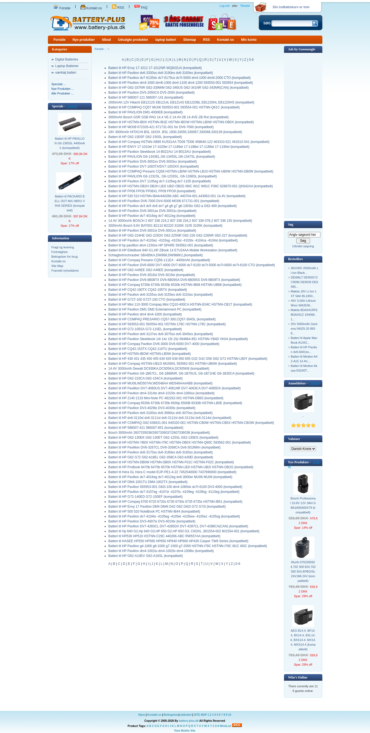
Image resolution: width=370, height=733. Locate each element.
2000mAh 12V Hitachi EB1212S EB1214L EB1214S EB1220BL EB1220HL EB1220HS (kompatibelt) (181, 102)
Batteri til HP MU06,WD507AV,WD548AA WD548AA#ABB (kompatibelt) (160, 383)
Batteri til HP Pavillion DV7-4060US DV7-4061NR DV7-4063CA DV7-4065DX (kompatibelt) (174, 388)
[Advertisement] (303, 135)
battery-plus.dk (189, 720)
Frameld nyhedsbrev (65, 270)
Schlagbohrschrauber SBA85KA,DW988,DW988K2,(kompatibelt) (155, 255)
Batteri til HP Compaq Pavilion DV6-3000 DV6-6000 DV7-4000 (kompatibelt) (163, 344)
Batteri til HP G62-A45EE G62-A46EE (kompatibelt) (145, 270)
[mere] (71, 106)
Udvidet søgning (303, 246)
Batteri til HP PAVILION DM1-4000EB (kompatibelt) (145, 112)
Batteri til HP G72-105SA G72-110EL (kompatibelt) (145, 329)
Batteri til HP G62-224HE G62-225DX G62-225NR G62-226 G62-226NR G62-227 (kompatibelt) (177, 235)
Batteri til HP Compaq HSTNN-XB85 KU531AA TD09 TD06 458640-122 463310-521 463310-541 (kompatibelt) (188, 142)
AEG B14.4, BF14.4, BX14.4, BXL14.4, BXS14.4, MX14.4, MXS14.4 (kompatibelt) (303, 640)
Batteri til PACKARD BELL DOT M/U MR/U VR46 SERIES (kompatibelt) (70, 203)
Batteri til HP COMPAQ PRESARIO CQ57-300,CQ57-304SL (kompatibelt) (162, 319)
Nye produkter (84, 40)
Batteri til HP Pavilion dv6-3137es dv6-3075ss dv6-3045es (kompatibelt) (160, 334)
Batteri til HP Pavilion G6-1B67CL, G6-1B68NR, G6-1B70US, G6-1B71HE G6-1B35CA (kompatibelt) (181, 373)
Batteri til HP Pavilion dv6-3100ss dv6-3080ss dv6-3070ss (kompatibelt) (160, 413)
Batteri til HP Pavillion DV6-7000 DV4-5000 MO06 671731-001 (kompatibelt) (163, 201)
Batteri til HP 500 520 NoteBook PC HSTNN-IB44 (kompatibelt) (154, 511)
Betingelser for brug (64, 256)
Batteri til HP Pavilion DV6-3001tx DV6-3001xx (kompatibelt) (152, 230)
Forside (61, 8)
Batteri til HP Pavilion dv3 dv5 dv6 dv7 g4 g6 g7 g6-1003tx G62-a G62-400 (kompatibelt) (172, 206)
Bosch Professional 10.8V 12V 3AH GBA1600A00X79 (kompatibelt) (303, 505)
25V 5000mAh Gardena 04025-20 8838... (304, 328)
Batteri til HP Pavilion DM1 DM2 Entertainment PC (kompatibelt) (155, 309)
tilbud (106, 40)
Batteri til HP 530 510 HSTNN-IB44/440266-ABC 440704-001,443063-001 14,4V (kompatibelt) (177, 196)
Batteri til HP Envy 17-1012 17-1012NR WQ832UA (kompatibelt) (155, 68)
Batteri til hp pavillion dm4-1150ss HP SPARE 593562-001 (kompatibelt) (160, 245)
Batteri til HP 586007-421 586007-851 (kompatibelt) (145, 428)
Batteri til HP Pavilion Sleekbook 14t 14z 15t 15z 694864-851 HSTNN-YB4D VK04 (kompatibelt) (178, 339)
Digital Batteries (66, 59)
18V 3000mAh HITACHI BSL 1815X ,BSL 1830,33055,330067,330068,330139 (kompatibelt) (175, 132)
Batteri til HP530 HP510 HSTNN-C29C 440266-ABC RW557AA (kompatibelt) (164, 536)
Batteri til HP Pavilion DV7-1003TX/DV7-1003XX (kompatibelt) (153, 166)
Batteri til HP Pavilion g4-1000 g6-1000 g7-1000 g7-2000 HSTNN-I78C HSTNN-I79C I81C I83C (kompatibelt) (187, 546)
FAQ (140, 8)
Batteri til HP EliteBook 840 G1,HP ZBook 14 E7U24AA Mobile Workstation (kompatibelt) (172, 250)
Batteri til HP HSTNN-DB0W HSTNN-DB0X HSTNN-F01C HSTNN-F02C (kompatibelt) (171, 462)
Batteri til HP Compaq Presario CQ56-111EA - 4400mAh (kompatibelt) (159, 260)
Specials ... (58, 84)
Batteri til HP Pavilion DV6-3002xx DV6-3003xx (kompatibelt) (152, 161)
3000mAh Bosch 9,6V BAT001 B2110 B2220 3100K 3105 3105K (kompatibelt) (165, 226)
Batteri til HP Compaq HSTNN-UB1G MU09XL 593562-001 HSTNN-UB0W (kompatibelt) (172, 364)
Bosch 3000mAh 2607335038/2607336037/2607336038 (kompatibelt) (159, 433)
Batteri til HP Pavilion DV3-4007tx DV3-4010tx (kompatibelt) (152, 521)
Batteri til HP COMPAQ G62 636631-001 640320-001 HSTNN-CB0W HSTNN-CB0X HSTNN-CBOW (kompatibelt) (191, 423)
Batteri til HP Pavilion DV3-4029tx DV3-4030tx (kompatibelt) (152, 408)
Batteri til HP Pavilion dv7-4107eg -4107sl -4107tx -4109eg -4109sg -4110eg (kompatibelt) (174, 492)
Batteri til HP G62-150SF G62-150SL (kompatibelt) (145, 137)
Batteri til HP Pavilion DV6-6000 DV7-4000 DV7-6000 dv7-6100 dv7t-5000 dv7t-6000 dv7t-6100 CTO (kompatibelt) (191, 265)
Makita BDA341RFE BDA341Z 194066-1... (304, 314)
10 (229, 714)
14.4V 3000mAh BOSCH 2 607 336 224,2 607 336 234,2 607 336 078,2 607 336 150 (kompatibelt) (180, 221)
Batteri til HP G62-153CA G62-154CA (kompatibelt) (145, 378)
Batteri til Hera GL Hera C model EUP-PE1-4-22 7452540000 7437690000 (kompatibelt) (172, 472)
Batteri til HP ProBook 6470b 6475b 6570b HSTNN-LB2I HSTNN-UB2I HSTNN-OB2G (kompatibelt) (180, 467)
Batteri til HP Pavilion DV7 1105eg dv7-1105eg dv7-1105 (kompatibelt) (159, 181)
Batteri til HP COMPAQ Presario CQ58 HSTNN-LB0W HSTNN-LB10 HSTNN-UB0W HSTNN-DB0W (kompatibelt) (190, 171)
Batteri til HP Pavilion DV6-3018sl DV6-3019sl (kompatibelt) (151, 275)
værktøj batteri (65, 72)
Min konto (249, 40)
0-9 (251, 60)
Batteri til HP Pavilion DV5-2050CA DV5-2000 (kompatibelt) (151, 92)
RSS (118, 8)
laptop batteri (165, 40)
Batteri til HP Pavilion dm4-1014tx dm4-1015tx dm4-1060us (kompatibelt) (161, 393)
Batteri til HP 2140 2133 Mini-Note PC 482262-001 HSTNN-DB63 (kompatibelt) (165, 398)
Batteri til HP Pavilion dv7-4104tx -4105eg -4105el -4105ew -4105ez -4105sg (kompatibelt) (174, 516)
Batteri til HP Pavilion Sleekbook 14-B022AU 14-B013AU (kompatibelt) (159, 152)
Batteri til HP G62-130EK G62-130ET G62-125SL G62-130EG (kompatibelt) (163, 437)
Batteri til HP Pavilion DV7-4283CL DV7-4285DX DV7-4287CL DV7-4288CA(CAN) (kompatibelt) (178, 526)
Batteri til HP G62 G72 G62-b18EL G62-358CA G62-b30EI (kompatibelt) (160, 457)
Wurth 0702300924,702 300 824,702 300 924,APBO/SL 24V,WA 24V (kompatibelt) (303, 571)
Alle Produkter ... (62, 93)
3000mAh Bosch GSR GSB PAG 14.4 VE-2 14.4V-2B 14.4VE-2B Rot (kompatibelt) (168, 117)
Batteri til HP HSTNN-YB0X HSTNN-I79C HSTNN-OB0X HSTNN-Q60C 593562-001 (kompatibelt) (179, 442)
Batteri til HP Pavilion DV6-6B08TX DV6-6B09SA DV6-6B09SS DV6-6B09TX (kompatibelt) (174, 280)
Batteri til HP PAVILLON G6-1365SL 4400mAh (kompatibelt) (70, 143)
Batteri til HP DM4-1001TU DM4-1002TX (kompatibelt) (148, 482)
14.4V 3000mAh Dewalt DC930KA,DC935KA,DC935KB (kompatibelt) (159, 368)
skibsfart (186, 714)
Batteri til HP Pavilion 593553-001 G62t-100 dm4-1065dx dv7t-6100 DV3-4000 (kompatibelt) (175, 487)
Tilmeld (244, 5)
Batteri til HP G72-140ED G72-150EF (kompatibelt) (145, 497)
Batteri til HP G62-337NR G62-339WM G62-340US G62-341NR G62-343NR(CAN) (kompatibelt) (178, 88)
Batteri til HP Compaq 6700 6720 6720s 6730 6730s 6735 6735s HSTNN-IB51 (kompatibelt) (175, 502)
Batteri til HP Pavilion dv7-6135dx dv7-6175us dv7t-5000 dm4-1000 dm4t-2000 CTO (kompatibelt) (179, 78)
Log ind (225, 5)
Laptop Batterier (67, 66)
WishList (225, 726)
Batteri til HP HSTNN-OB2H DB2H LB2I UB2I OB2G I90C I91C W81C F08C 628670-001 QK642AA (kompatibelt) (190, 186)
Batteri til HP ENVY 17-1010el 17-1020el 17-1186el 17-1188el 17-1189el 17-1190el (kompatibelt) (178, 147)
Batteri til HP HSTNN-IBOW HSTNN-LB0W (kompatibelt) (149, 354)
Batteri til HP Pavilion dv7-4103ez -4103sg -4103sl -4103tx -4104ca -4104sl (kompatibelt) (173, 240)
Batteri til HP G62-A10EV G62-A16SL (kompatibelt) (145, 556)
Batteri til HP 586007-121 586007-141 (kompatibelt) (145, 97)
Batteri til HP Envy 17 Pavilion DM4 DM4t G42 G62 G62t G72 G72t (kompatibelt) (167, 506)
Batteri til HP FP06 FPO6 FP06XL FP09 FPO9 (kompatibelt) (152, 191)
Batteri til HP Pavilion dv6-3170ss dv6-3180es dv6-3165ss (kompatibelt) (160, 452)
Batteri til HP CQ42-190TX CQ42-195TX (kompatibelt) (147, 290)
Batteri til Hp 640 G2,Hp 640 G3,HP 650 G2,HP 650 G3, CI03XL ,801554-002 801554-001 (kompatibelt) (183, 531)
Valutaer (294, 439)
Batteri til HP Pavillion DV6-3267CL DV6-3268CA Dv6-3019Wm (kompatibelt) (164, 447)
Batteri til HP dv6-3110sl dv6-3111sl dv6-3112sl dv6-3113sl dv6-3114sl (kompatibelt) (169, 418)
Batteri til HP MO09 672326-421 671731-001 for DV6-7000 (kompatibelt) (161, 127)
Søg (290, 224)
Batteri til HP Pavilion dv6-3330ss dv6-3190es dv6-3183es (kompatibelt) (160, 73)
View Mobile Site (184, 730)
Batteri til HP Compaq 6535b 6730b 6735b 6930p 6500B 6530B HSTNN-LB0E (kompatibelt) (175, 403)
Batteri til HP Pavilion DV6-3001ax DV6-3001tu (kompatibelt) (152, 211)
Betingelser (171, 714)
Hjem (141, 714)
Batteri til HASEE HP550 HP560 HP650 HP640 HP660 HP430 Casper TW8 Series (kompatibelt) (178, 541)
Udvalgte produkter (133, 40)
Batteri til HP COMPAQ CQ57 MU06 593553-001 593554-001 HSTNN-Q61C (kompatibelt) (174, 107)
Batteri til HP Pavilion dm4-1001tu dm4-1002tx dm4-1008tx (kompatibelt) (161, 551)
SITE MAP (200, 714)
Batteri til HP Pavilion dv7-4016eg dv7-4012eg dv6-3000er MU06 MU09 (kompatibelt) (170, 477)
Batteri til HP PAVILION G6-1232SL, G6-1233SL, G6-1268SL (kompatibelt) (162, 176)
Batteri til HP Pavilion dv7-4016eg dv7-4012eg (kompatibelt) (152, 216)
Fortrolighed (59, 252)
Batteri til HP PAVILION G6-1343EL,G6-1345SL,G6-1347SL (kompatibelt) (161, 157)
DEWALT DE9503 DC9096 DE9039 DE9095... (304, 282)
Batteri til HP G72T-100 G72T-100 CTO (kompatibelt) (146, 299)
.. (303, 415)
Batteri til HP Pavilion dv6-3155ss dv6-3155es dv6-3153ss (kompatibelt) (160, 295)
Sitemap (189, 40)
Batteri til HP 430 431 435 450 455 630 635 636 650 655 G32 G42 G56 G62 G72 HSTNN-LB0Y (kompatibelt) (188, 359)
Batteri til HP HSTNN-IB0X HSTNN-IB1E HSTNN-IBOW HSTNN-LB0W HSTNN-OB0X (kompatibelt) (181, 122)
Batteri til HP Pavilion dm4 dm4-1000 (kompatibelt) (145, 314)
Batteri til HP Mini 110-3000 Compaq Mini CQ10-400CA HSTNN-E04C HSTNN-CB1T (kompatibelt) (180, 304)
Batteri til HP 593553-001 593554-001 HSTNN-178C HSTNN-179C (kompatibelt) (167, 324)
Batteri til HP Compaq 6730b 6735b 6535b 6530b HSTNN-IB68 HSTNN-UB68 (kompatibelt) (175, 285)
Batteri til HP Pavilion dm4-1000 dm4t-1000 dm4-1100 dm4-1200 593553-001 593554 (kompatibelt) (180, 83)
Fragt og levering (62, 247)
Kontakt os (91, 8)
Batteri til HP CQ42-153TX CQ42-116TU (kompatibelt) (147, 349)
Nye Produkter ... (62, 88)
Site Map (57, 266)
